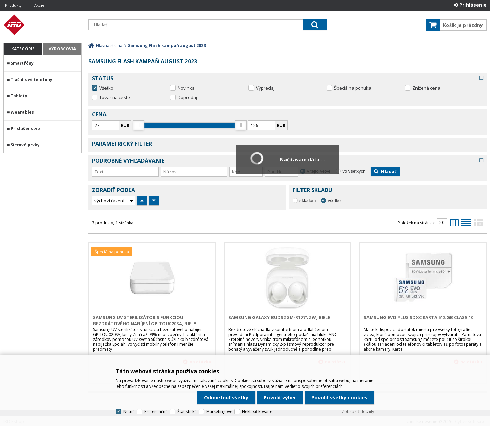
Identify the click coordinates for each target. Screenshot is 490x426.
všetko (334, 200)
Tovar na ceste (114, 97)
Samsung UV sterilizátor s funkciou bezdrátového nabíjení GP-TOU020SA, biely (144, 320)
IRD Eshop (42, 25)
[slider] (138, 125)
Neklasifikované (257, 411)
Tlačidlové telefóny (31, 79)
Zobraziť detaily (358, 411)
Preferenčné (156, 411)
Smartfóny (22, 63)
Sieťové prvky (25, 145)
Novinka (186, 88)
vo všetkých (353, 171)
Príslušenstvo (25, 128)
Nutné (129, 411)
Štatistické (187, 411)
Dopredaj (187, 97)
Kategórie (23, 49)
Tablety (19, 96)
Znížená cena (426, 88)
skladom (307, 200)
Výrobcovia (62, 49)
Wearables (22, 112)
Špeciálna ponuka (352, 88)
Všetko (106, 88)
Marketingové (219, 411)
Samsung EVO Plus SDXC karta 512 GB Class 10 (418, 317)
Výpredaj (265, 88)
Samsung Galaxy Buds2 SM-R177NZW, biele (279, 317)
